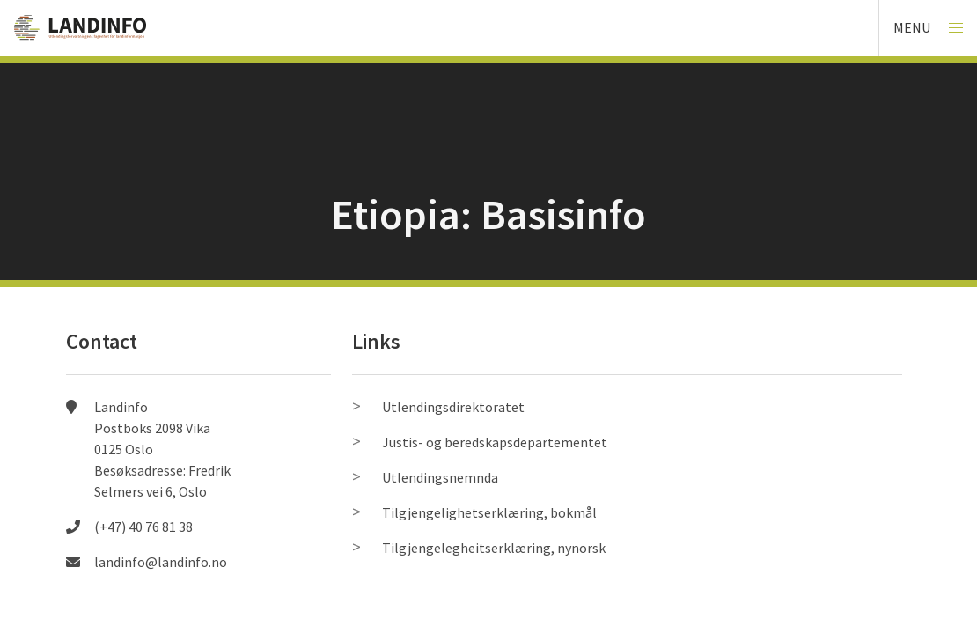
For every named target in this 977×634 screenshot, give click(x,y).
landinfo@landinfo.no (160, 562)
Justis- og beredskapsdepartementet (494, 442)
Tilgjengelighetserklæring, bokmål (489, 512)
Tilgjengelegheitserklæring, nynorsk (494, 548)
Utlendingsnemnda (440, 477)
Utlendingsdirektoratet (453, 407)
